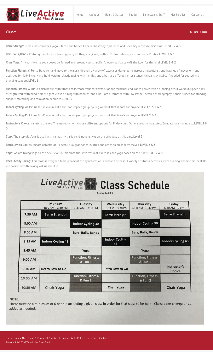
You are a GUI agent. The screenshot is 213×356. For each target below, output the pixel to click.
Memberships (178, 14)
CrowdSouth (44, 342)
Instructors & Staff (154, 14)
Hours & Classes (114, 14)
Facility (133, 14)
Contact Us (197, 14)
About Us (94, 14)
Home (80, 14)
